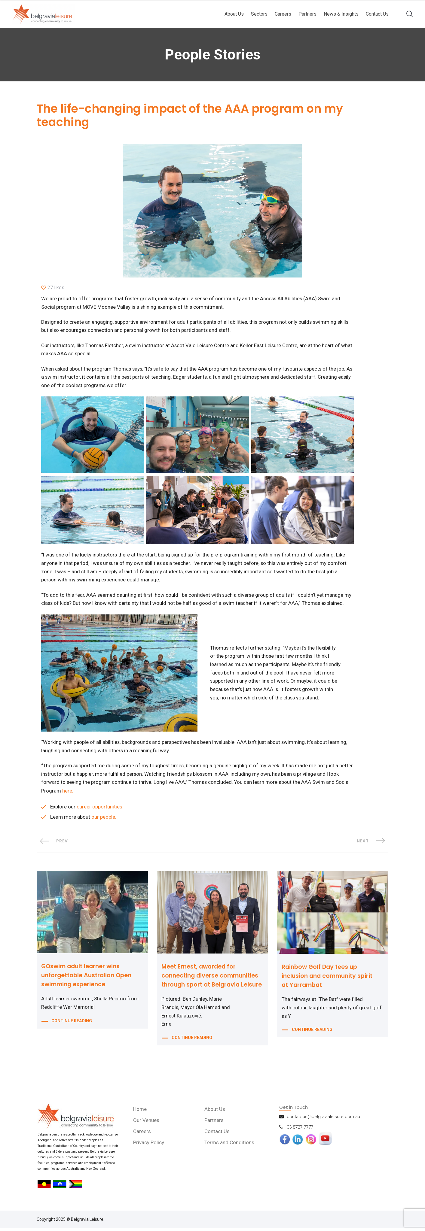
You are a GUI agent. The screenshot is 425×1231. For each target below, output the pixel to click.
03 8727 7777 (300, 1130)
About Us (234, 14)
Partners (307, 14)
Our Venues (147, 1123)
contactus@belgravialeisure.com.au (323, 1119)
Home (140, 1112)
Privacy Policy (149, 1145)
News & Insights (341, 14)
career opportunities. (100, 810)
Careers (283, 14)
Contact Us (377, 14)
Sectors (259, 14)
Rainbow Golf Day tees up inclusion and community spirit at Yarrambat (329, 979)
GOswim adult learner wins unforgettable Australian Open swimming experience (89, 978)
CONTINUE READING (71, 1024)
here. (82, 793)
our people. (103, 820)
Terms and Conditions (230, 1145)
